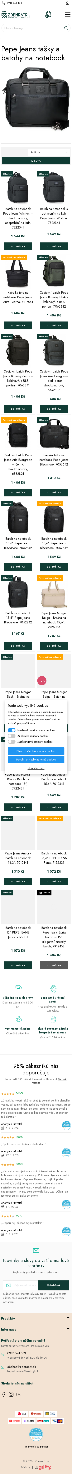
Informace (8, 1329)
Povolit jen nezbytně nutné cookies (36, 759)
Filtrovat (36, 161)
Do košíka (18, 246)
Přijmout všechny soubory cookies (36, 751)
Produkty (8, 1318)
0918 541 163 (14, 3)
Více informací (36, 768)
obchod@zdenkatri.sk (21, 1367)
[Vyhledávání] (36, 28)
